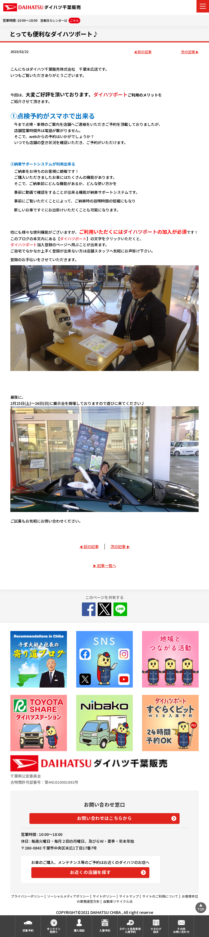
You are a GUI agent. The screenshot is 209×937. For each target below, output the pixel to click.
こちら (74, 20)
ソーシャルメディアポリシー (68, 896)
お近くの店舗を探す (90, 872)
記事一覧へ (106, 565)
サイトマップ (129, 896)
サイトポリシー (104, 896)
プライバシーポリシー (27, 896)
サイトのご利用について (160, 896)
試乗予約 (28, 930)
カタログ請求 (155, 930)
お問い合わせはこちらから (104, 818)
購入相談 (79, 930)
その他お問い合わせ (181, 930)
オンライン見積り (53, 930)
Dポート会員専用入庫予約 (130, 930)
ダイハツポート (110, 94)
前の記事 (144, 52)
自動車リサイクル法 (118, 901)
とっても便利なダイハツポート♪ (54, 34)
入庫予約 (104, 930)
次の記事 (188, 52)
